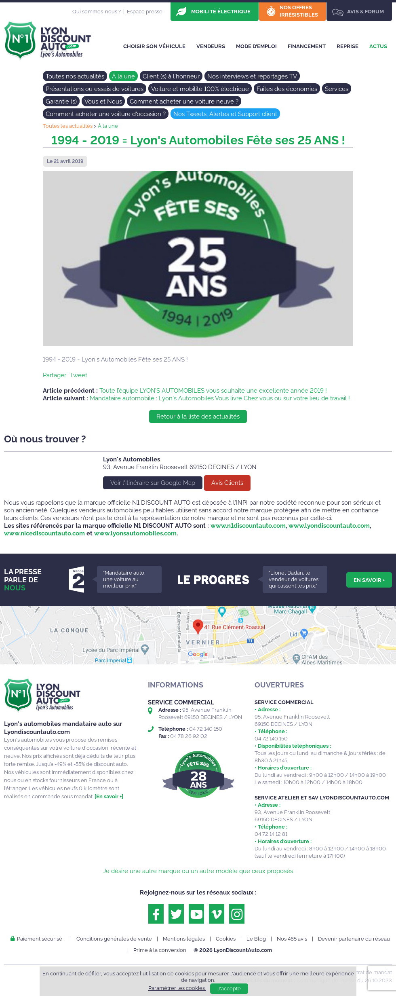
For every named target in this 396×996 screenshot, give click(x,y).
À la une (123, 76)
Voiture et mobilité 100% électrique (200, 89)
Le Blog (256, 939)
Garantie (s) (61, 101)
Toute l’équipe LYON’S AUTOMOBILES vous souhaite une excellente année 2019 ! (213, 390)
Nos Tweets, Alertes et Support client (225, 114)
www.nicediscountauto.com (44, 533)
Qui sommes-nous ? (96, 11)
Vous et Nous (103, 101)
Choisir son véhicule (154, 46)
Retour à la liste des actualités (198, 416)
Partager (54, 375)
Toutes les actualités (68, 126)
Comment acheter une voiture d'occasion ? (106, 114)
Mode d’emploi (256, 46)
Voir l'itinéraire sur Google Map (152, 482)
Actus (378, 46)
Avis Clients (227, 482)
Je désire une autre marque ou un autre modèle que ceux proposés (198, 871)
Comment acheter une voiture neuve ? (184, 101)
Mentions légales (184, 939)
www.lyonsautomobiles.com (135, 533)
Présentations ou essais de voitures (94, 89)
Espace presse (144, 11)
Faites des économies (287, 89)
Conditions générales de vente (114, 939)
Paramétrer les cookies (177, 988)
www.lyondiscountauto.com (329, 525)
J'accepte (229, 988)
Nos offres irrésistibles (299, 11)
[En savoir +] (109, 796)
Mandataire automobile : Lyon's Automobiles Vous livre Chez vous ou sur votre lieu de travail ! (220, 398)
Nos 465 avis (292, 939)
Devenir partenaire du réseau (354, 939)
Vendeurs (210, 46)
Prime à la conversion (159, 950)
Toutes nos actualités (75, 76)
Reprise (347, 46)
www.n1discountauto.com (248, 525)
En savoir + (369, 580)
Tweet (78, 375)
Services (336, 89)
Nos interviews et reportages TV (252, 76)
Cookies (226, 939)
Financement (307, 46)
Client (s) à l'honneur (171, 76)
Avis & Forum (365, 11)
